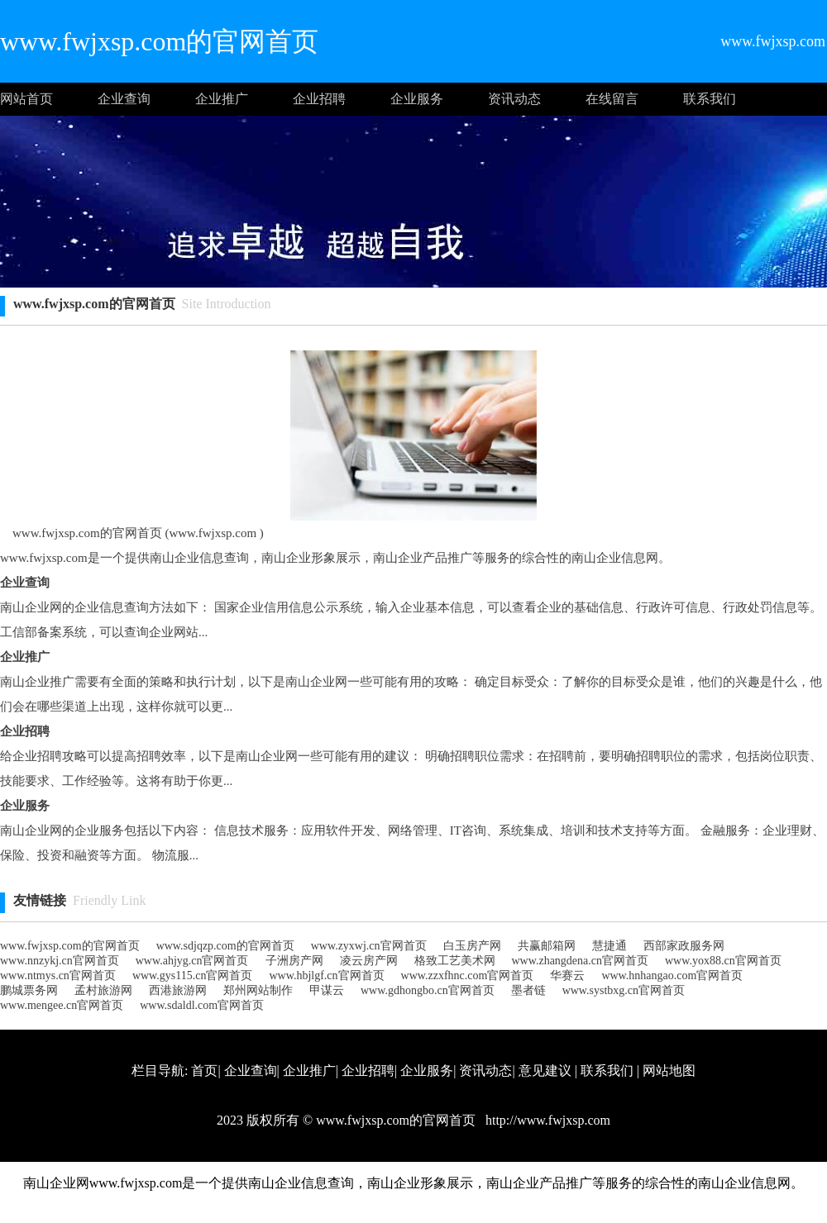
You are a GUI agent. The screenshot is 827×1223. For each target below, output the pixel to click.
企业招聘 (319, 99)
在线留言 (612, 99)
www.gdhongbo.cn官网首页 (428, 990)
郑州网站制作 (258, 990)
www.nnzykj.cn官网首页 (59, 960)
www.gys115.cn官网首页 (192, 975)
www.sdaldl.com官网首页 (202, 1005)
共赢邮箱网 (547, 946)
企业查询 (124, 99)
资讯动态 (514, 99)
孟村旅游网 (103, 990)
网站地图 (669, 1071)
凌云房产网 (369, 960)
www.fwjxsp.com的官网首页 (70, 946)
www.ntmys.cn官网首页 (58, 975)
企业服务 (416, 99)
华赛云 (567, 975)
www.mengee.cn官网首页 (61, 1005)
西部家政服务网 (683, 946)
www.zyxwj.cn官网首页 (369, 946)
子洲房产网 (294, 960)
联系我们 (709, 99)
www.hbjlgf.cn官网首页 (326, 975)
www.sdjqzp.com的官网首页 (225, 946)
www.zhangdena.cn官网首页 (580, 960)
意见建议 (545, 1071)
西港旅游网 (178, 990)
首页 (204, 1071)
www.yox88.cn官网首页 (723, 960)
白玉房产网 (472, 946)
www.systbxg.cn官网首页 (623, 990)
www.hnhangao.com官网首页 (672, 975)
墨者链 (528, 990)
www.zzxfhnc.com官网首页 (467, 975)
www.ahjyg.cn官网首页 (192, 960)
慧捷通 (609, 946)
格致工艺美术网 (454, 960)
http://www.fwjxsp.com (546, 1120)
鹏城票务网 (29, 990)
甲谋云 (326, 990)
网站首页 (26, 99)
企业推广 (221, 99)
